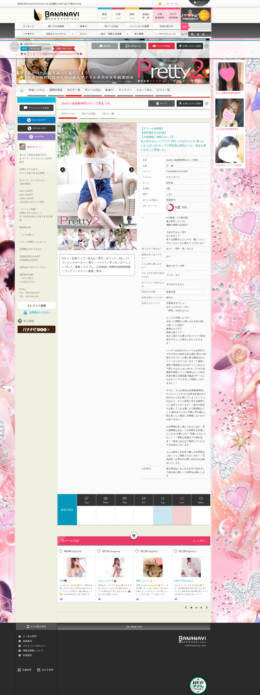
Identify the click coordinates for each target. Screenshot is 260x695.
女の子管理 (47, 670)
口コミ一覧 (163, 90)
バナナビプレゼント (205, 15)
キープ (172, 3)
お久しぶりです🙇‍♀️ (107, 580)
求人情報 (139, 34)
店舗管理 (26, 670)
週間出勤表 (56, 90)
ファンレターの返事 (139, 26)
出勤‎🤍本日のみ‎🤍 (183, 580)
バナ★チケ (28, 34)
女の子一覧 (73, 90)
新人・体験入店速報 (111, 34)
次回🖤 (63, 580)
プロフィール (68, 113)
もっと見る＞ (199, 540)
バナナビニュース (167, 34)
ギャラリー (125, 90)
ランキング (28, 26)
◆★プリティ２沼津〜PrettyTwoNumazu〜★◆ (51, 53)
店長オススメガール (56, 34)
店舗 (184, 27)
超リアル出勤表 (56, 26)
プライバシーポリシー (34, 646)
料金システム (37, 90)
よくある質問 (29, 636)
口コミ (83, 34)
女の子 (184, 34)
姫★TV (84, 26)
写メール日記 (111, 26)
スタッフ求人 (144, 90)
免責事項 (27, 641)
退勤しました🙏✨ (145, 580)
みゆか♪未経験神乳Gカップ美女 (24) (85, 103)
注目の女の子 (166, 26)
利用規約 (27, 655)
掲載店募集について (33, 650)
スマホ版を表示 (38, 626)
